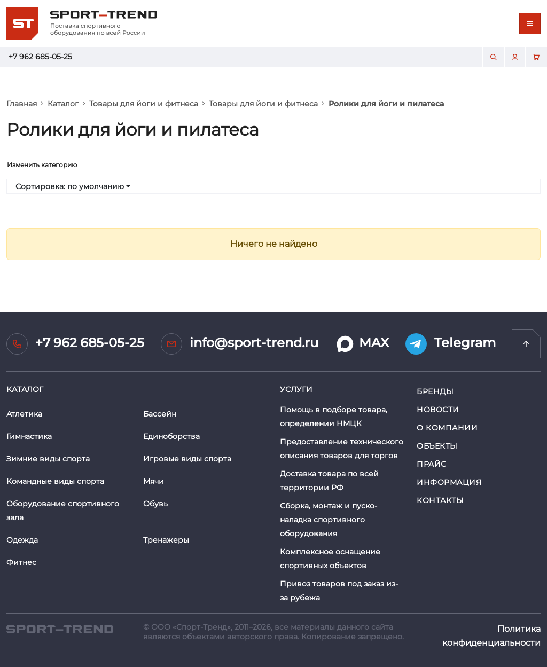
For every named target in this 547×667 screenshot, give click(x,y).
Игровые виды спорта (187, 459)
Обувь (155, 503)
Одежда (22, 540)
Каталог (63, 103)
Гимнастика (29, 436)
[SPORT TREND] (59, 629)
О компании (447, 428)
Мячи (153, 481)
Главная (21, 103)
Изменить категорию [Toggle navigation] (42, 165)
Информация (449, 482)
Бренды (435, 391)
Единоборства (171, 436)
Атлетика (24, 414)
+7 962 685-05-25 (40, 56)
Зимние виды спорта (48, 459)
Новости (438, 409)
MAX (361, 344)
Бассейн (159, 414)
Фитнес (21, 562)
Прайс (432, 464)
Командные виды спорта (55, 481)
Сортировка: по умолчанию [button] (69, 186)
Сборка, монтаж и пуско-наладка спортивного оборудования (328, 519)
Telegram (450, 344)
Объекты (437, 446)
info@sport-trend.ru (239, 344)
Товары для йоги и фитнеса (143, 103)
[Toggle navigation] (530, 23)
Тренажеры (166, 540)
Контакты (440, 500)
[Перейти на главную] (526, 343)
